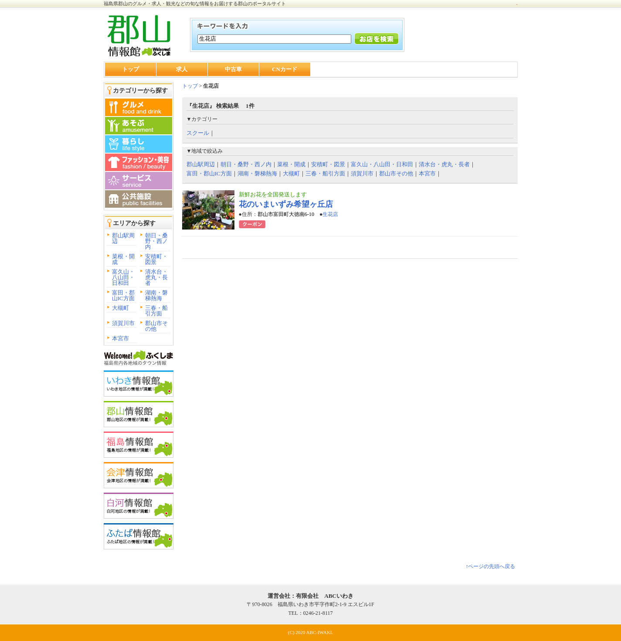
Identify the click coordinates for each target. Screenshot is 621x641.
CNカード (284, 69)
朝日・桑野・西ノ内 (156, 241)
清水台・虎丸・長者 (156, 277)
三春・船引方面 (156, 311)
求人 (181, 69)
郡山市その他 (156, 326)
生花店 (330, 214)
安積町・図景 (156, 259)
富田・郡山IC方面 (123, 295)
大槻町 (120, 308)
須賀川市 (123, 323)
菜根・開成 (123, 259)
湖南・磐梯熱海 (156, 295)
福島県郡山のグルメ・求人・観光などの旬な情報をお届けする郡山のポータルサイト (195, 3)
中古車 (233, 69)
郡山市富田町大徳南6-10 (286, 214)
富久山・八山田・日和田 (123, 277)
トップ (130, 69)
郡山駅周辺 (123, 238)
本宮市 (120, 338)
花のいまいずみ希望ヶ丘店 (286, 204)
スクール (198, 133)
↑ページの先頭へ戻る (490, 566)
